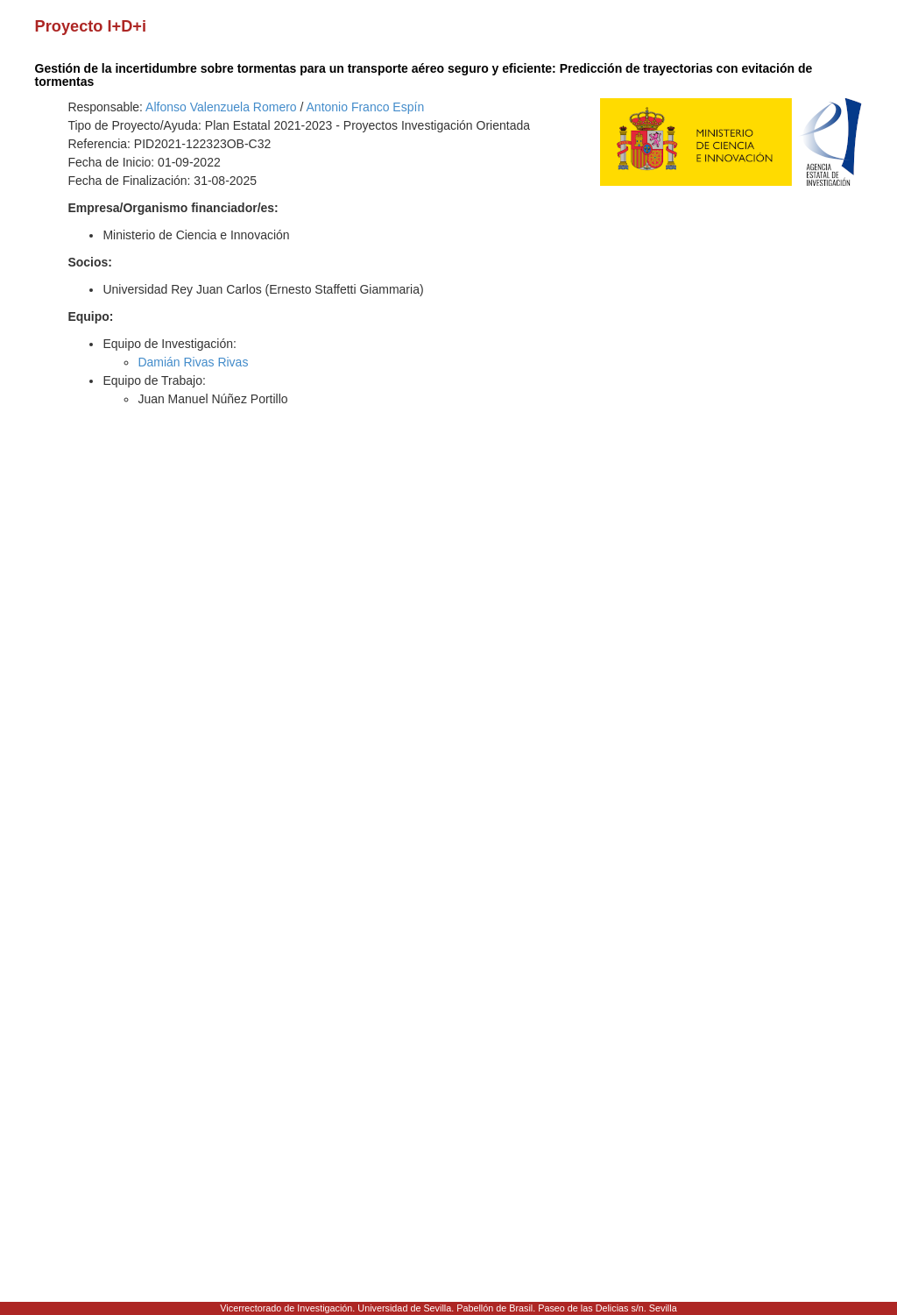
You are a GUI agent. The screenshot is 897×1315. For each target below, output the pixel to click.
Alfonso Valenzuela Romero (221, 107)
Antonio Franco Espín (366, 107)
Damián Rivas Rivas (193, 362)
